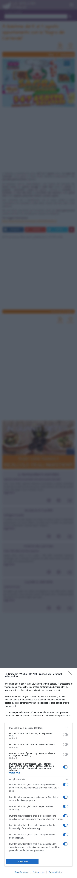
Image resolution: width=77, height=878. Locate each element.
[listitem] (38, 727)
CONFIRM (22, 861)
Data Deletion (21, 872)
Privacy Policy (55, 872)
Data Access (38, 872)
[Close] (71, 674)
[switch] (65, 734)
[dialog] (38, 773)
